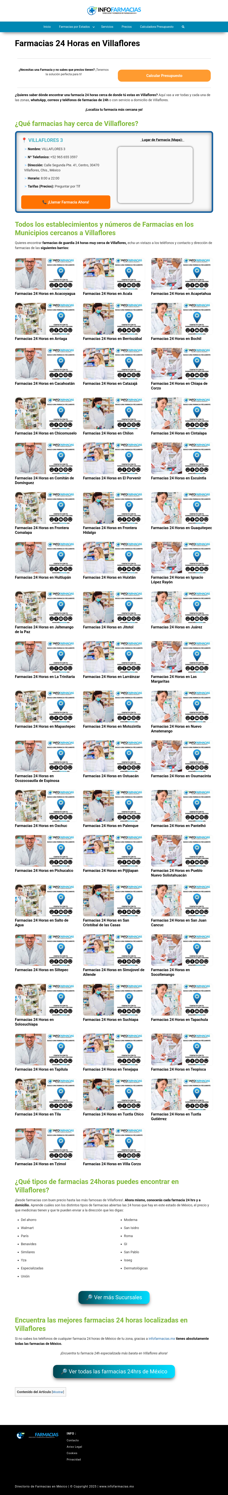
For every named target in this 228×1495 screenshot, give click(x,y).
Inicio (47, 27)
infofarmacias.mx (162, 1336)
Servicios (107, 27)
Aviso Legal (74, 1442)
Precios (127, 27)
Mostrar (58, 1388)
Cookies (72, 1448)
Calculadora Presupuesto (156, 27)
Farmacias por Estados (74, 27)
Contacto (73, 1436)
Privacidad (74, 1455)
